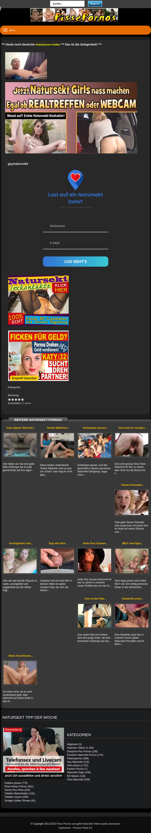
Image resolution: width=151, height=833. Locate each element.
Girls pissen (73, 765)
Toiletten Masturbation (16, 793)
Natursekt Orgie (75, 772)
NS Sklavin (73, 776)
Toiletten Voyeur (13, 797)
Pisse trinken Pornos (15, 786)
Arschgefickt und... (21, 543)
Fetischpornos (74, 758)
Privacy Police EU (82, 827)
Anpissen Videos (76, 747)
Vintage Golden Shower (17, 800)
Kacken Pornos (75, 768)
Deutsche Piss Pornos (79, 751)
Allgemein (72, 744)
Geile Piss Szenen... (95, 543)
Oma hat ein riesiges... (133, 427)
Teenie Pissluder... (132, 484)
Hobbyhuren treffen (48, 44)
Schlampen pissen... (95, 427)
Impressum (65, 827)
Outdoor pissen (12, 783)
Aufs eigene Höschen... (21, 427)
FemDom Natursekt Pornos (82, 755)
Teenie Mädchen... (58, 427)
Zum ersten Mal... (95, 598)
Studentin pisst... (132, 598)
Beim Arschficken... (21, 655)
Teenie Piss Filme (14, 790)
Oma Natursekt (75, 779)
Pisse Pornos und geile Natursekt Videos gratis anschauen (88, 823)
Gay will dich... (58, 543)
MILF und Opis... (132, 543)
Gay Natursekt (75, 761)
